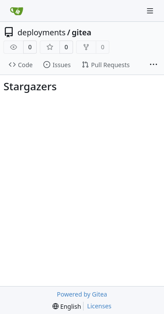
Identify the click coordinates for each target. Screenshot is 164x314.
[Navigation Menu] (151, 10)
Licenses (99, 306)
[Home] (16, 11)
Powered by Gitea (82, 294)
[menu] (66, 306)
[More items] (154, 65)
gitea (81, 32)
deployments (41, 32)
